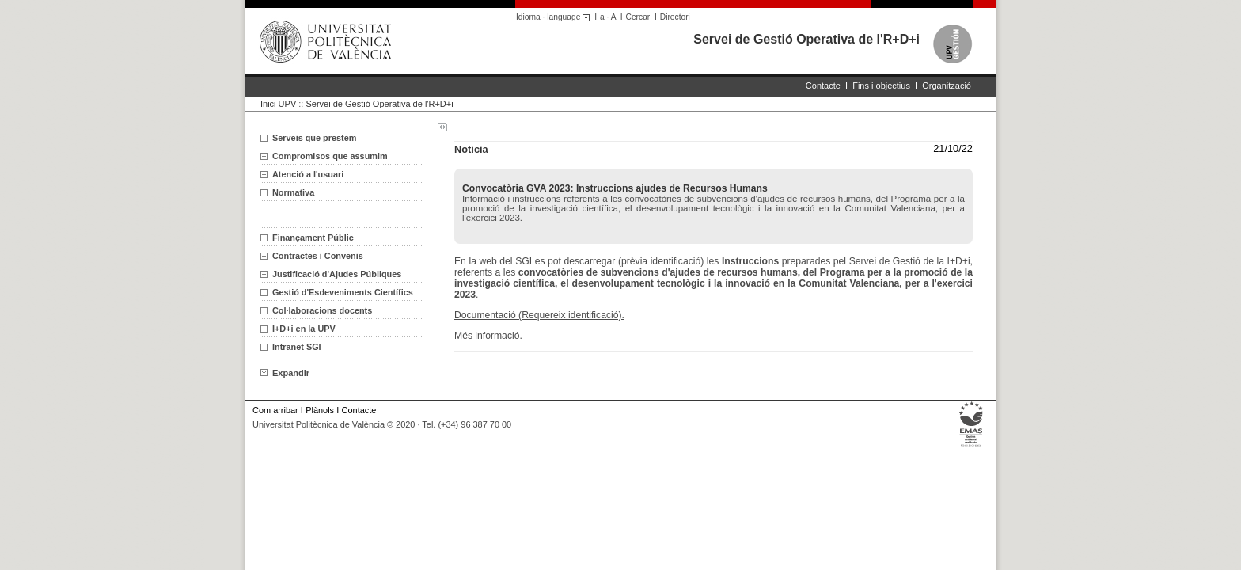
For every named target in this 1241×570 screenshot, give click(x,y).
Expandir (284, 373)
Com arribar (275, 410)
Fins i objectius (881, 85)
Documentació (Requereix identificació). (539, 315)
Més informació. (488, 335)
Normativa (293, 192)
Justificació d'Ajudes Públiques (336, 274)
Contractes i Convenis (317, 255)
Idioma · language (555, 17)
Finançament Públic (313, 237)
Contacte (823, 85)
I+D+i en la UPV (304, 328)
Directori (675, 17)
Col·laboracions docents (322, 310)
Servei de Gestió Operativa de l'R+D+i (806, 39)
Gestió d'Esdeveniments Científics (342, 292)
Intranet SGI (296, 347)
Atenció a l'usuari (307, 174)
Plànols (320, 410)
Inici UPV (278, 103)
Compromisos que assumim (330, 156)
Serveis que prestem (314, 137)
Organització (946, 85)
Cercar (638, 17)
